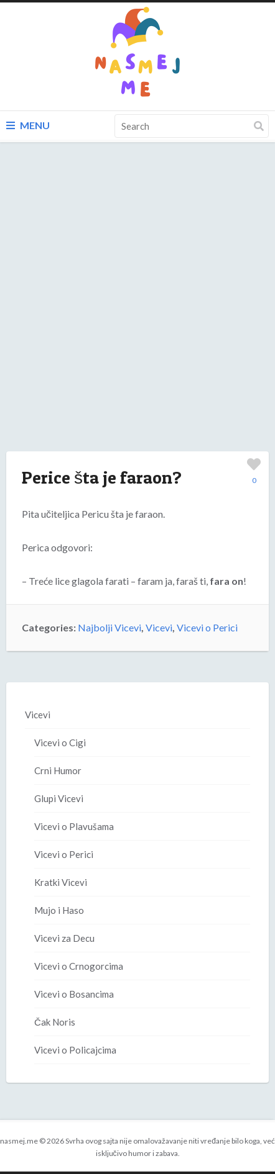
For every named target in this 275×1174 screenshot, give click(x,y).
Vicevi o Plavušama (74, 826)
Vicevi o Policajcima (75, 1049)
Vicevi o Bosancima (74, 994)
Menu (28, 125)
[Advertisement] (137, 309)
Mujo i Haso (59, 910)
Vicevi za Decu (64, 938)
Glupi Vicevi (58, 798)
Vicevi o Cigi (60, 742)
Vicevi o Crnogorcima (78, 966)
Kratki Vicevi (60, 882)
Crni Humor (58, 770)
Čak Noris (54, 1021)
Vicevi (159, 627)
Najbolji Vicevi (109, 627)
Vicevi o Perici (207, 627)
